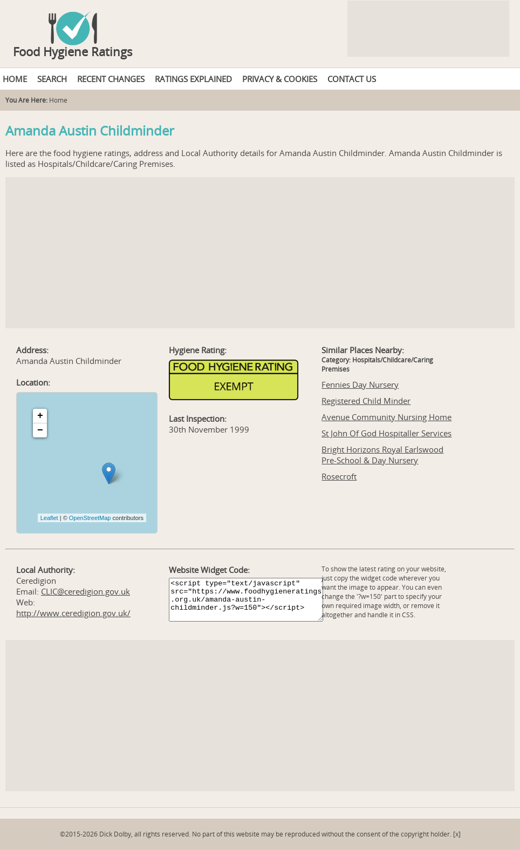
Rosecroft (339, 476)
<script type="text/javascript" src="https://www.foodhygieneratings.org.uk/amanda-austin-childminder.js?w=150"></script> (246, 600)
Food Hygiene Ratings (73, 51)
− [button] (40, 430)
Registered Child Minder (365, 400)
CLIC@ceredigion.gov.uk (85, 591)
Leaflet (49, 518)
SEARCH (52, 78)
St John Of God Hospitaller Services (386, 433)
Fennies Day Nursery (360, 384)
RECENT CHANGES (111, 78)
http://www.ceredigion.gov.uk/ (73, 613)
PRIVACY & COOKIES (279, 78)
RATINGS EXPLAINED (193, 78)
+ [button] (40, 415)
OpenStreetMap (90, 518)
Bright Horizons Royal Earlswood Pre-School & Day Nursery (382, 455)
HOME (15, 78)
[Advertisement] (260, 252)
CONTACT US (351, 78)
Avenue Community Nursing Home (386, 416)
